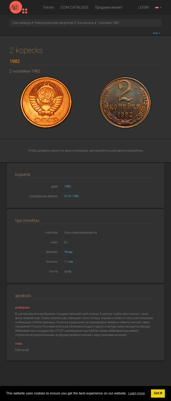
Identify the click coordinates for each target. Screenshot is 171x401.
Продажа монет (108, 7)
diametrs (52, 252)
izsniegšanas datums (43, 196)
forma (53, 271)
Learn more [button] (136, 393)
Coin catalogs (22, 22)
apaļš (67, 271)
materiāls (51, 232)
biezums (52, 261)
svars (54, 242)
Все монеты (85, 22)
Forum (48, 7)
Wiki (156, 33)
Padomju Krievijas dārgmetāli (54, 22)
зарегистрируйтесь (129, 150)
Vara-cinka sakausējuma (80, 232)
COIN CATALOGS (74, 7)
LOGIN (143, 7)
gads (54, 186)
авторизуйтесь (99, 150)
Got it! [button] (158, 393)
